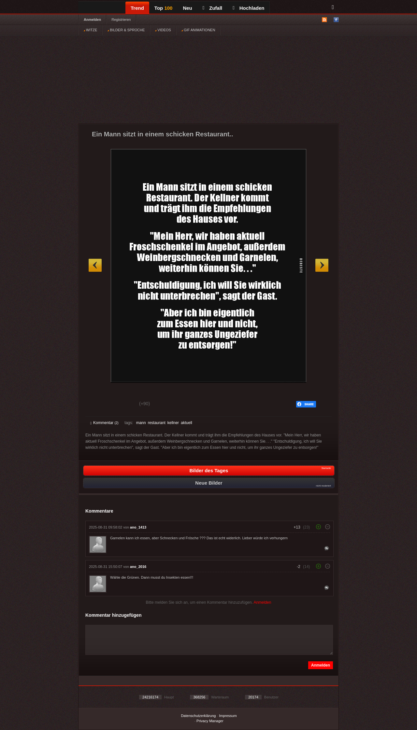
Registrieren (121, 19)
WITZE (90, 30)
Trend (137, 8)
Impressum (228, 716)
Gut (97, 404)
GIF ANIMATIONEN (198, 30)
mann (141, 422)
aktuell (186, 422)
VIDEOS (163, 30)
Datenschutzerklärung (198, 716)
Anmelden (92, 19)
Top (163, 8)
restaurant (156, 422)
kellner (173, 422)
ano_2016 (138, 567)
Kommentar (104, 422)
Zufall (212, 8)
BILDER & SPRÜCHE (126, 30)
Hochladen (248, 8)
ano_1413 (138, 527)
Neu (187, 8)
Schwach (122, 404)
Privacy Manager (209, 721)
